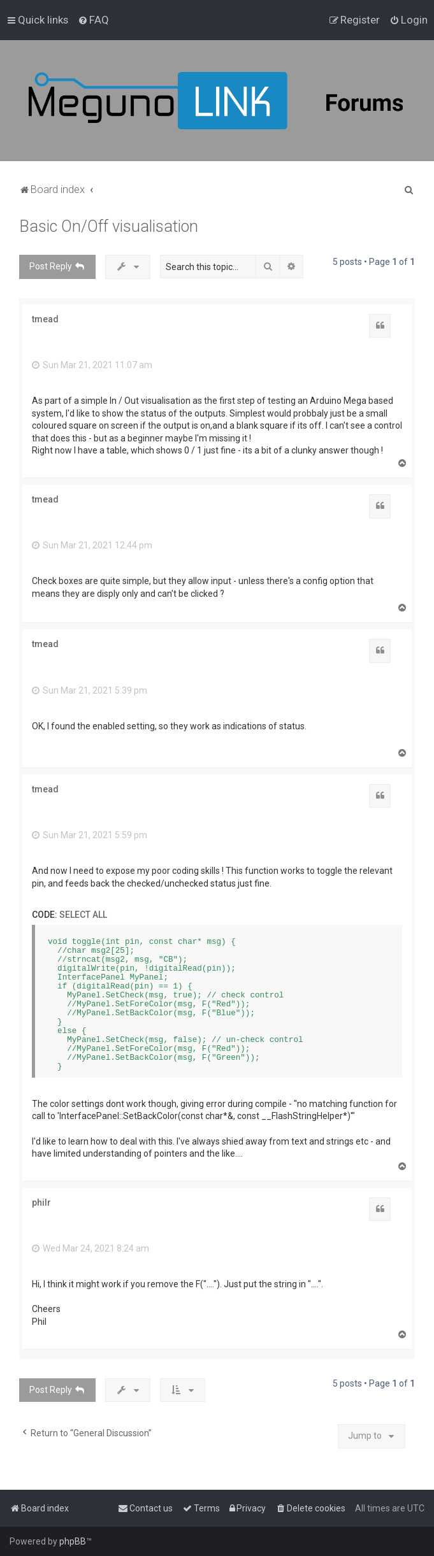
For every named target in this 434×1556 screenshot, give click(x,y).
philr (41, 1202)
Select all (83, 915)
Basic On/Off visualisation (108, 226)
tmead (45, 319)
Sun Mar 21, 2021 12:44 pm (92, 545)
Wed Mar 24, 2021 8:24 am (90, 1248)
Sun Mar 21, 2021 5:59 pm (89, 835)
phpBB (72, 1541)
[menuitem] (93, 20)
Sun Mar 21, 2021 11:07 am (92, 365)
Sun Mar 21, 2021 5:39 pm (89, 690)
